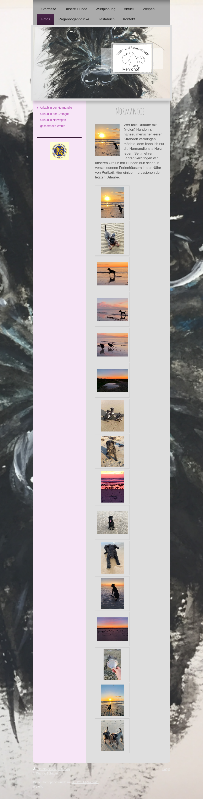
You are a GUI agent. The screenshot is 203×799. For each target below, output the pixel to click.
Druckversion (45, 769)
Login (166, 769)
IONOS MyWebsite (85, 782)
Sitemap (64, 769)
